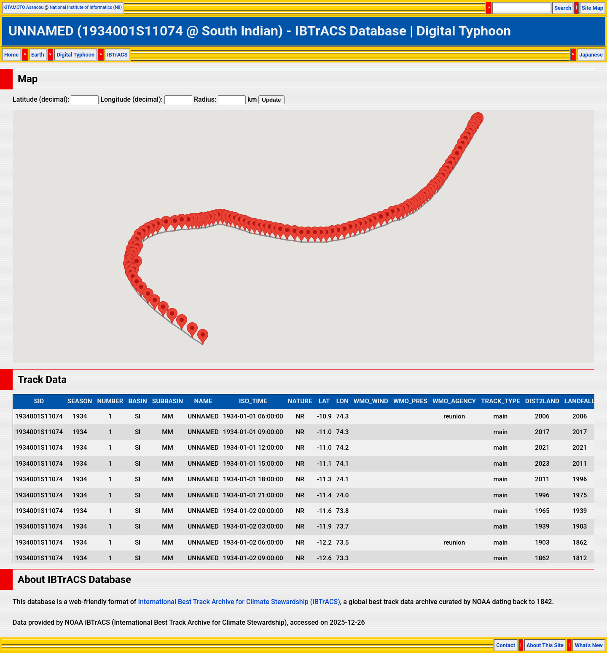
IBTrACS (117, 54)
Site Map (592, 8)
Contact (505, 645)
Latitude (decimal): (56, 99)
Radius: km (225, 99)
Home (11, 54)
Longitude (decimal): (146, 99)
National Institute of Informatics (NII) (86, 7)
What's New (589, 645)
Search (562, 8)
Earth (37, 54)
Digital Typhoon (75, 54)
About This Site (545, 645)
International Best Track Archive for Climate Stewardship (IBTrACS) (239, 602)
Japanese (591, 54)
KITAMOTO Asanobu (23, 7)
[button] (392, 213)
